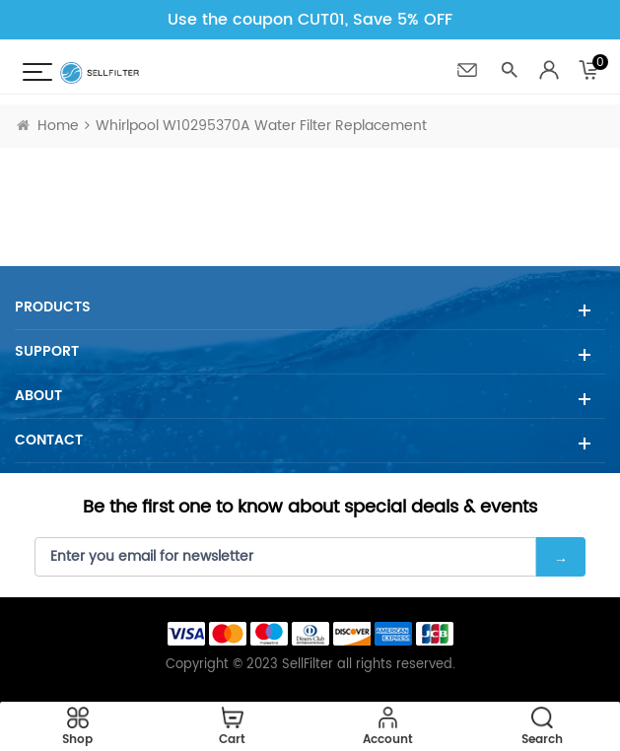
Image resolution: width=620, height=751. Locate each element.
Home (48, 125)
